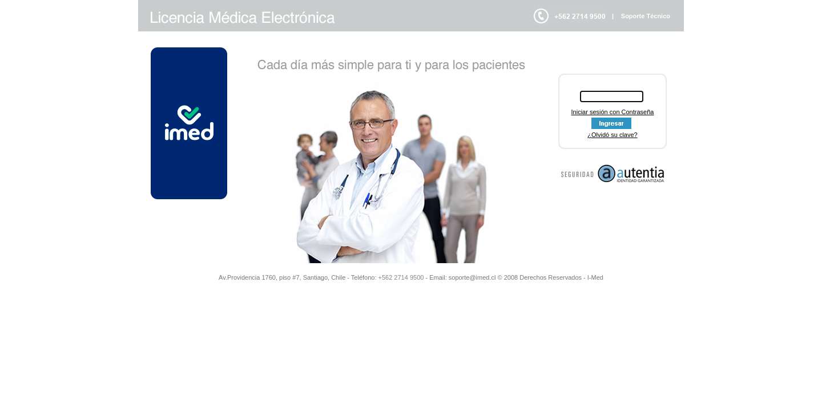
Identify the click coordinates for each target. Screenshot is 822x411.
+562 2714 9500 (401, 277)
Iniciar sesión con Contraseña (612, 111)
